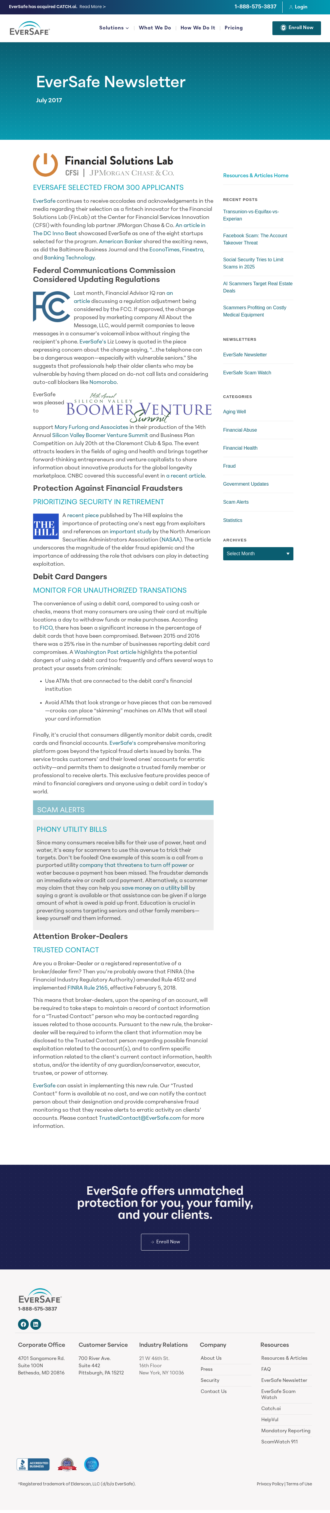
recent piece (83, 516)
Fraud (229, 466)
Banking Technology (69, 258)
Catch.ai (271, 1412)
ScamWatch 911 (279, 1445)
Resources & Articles (284, 1361)
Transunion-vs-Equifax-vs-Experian (251, 215)
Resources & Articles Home (256, 176)
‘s (134, 743)
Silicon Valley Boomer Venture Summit (100, 436)
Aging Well (234, 411)
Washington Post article (105, 652)
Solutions (114, 29)
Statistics (232, 520)
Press (207, 1372)
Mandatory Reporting (285, 1434)
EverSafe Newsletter (111, 83)
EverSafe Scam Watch (247, 372)
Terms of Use (299, 1487)
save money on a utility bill (155, 888)
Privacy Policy (270, 1487)
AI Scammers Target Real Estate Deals (258, 287)
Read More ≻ (93, 7)
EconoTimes (164, 250)
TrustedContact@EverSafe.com (140, 1118)
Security (210, 1383)
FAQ (266, 1372)
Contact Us (214, 1394)
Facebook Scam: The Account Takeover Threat (255, 239)
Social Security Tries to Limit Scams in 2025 (253, 263)
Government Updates (246, 484)
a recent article (185, 476)
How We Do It (198, 28)
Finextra (192, 250)
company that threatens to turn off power (134, 865)
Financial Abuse (240, 430)
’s (104, 342)
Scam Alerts (236, 502)
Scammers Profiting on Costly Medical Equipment (254, 311)
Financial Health (240, 448)
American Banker (120, 242)
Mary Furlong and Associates (91, 427)
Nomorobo (103, 382)
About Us (211, 1361)
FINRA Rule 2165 (88, 988)
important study (131, 532)
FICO (46, 628)
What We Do (155, 28)
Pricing (234, 28)
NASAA (171, 540)
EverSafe (44, 201)
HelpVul (269, 1423)
